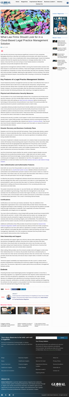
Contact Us (39, 4)
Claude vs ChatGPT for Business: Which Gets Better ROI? (62, 49)
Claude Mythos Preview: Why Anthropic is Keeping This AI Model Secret (62, 55)
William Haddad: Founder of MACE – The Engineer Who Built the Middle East (25, 325)
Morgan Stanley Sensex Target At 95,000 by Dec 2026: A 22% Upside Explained (62, 63)
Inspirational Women (36, 1)
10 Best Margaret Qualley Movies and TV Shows (62, 69)
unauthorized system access (20, 170)
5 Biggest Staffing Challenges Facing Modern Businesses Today (8, 325)
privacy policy (51, 350)
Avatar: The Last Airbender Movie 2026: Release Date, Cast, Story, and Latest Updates (62, 43)
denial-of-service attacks (35, 121)
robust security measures (26, 100)
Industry (59, 1)
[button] (67, 3)
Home (17, 1)
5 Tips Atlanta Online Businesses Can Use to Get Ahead (42, 325)
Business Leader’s (49, 1)
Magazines (24, 1)
